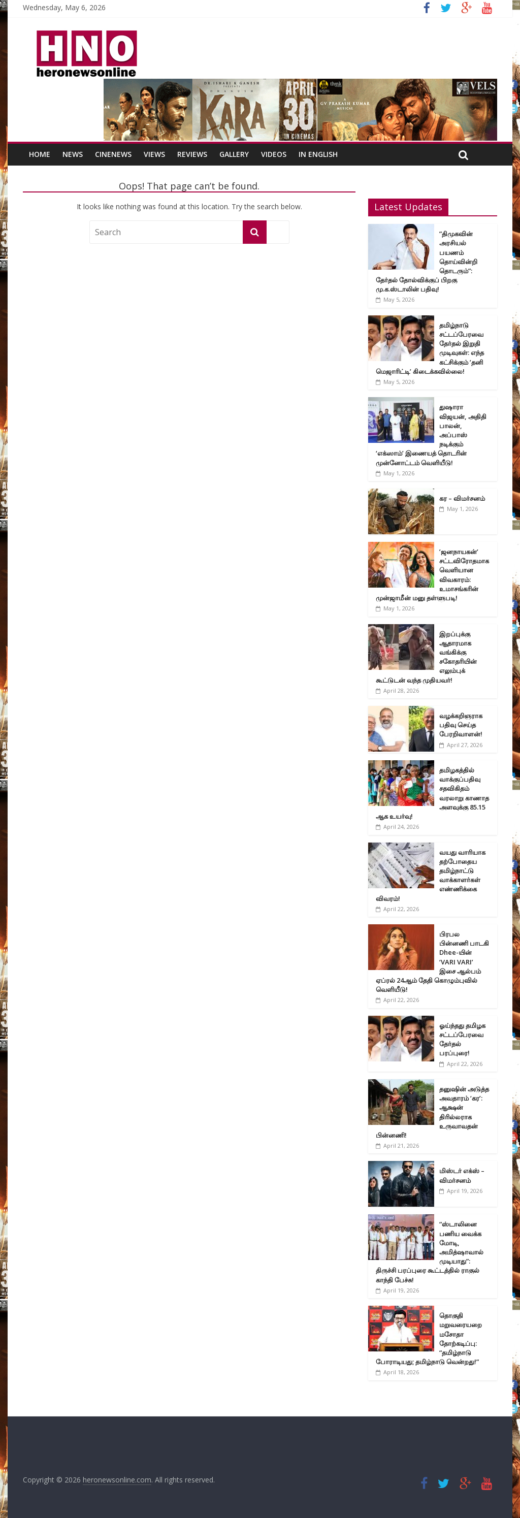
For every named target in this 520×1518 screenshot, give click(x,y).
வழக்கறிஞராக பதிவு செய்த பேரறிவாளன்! (460, 724)
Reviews (192, 154)
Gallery (234, 154)
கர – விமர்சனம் (462, 498)
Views (154, 154)
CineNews (113, 154)
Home (39, 154)
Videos (273, 154)
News (72, 154)
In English (318, 154)
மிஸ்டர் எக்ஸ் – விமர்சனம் (461, 1175)
